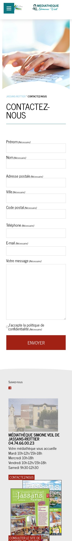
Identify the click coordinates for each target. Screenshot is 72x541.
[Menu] (9, 8)
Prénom (12, 141)
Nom (9, 156)
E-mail (17, 243)
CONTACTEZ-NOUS (21, 477)
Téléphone (20, 225)
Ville (9, 191)
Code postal (15, 206)
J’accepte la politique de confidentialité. (26, 327)
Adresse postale (18, 175)
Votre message (23, 261)
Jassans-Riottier (16, 96)
